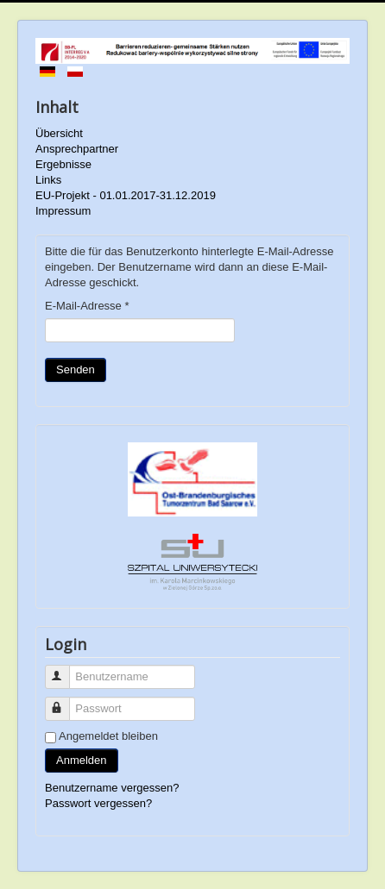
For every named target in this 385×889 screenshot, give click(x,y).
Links (48, 179)
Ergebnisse (63, 164)
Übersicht (59, 133)
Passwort (65, 701)
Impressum (63, 210)
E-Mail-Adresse (87, 305)
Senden (75, 369)
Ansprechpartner (76, 148)
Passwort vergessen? (98, 803)
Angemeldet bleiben (108, 735)
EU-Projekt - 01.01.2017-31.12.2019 (125, 195)
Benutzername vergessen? (112, 787)
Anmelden (81, 760)
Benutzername (65, 669)
